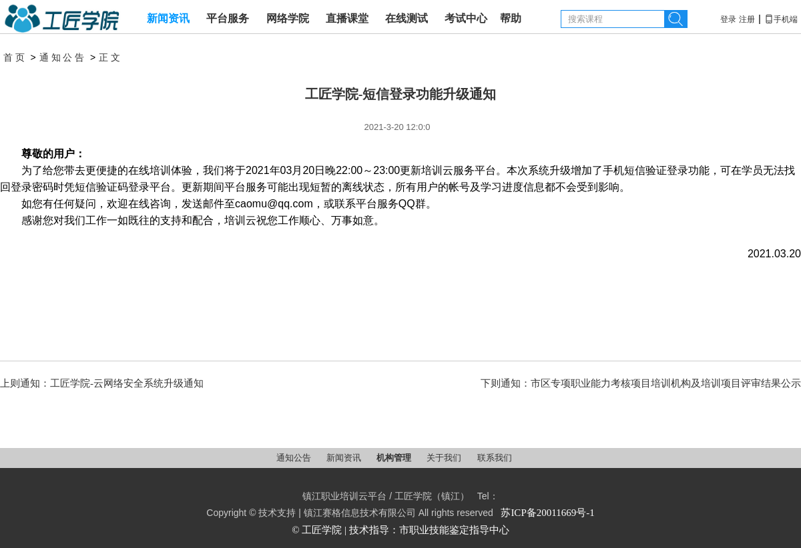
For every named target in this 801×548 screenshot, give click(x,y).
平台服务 (227, 18)
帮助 (510, 18)
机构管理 (394, 458)
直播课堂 (347, 18)
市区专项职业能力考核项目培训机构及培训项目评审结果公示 (666, 383)
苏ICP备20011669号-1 (547, 512)
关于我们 (445, 458)
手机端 (781, 19)
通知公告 (63, 58)
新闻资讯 (168, 18)
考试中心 (466, 18)
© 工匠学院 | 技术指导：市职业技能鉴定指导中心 (400, 530)
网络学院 (287, 18)
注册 (747, 19)
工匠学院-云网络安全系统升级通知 (127, 383)
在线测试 (406, 18)
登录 (728, 19)
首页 (15, 58)
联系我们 (494, 458)
